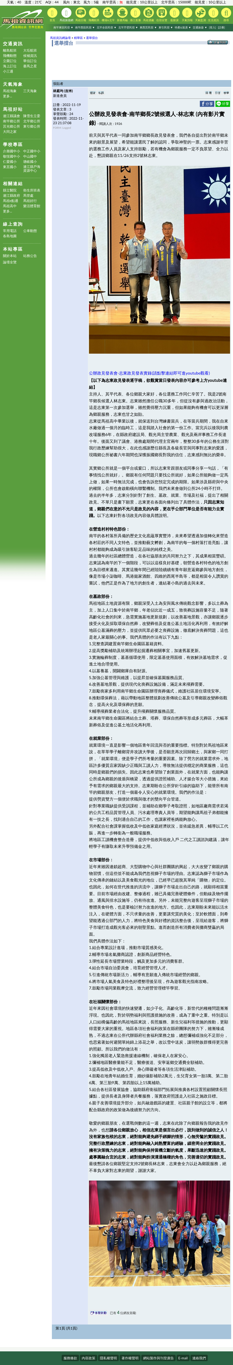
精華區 (78, 38)
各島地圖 (10, 236)
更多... (7, 96)
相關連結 (13, 183)
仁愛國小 (10, 162)
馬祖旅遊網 (66, 15)
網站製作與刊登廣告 (158, 1358)
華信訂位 (30, 61)
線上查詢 (13, 224)
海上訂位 (10, 66)
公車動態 (30, 231)
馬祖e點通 (10, 201)
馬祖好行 (30, 201)
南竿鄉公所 (11, 121)
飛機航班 (94, 15)
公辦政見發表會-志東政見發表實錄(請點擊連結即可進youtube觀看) (149, 372)
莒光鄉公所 (11, 126)
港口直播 (135, 15)
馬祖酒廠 (148, 14)
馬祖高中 (10, 206)
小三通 (8, 71)
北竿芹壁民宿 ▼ (128, 27)
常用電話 (10, 231)
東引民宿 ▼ (166, 27)
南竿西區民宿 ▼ (85, 27)
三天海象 (30, 91)
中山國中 (30, 156)
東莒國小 (10, 167)
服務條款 (70, 1358)
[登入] (212, 27)
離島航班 (10, 50)
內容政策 (88, 1358)
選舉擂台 (92, 38)
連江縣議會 (11, 116)
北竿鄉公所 (31, 121)
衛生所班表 (31, 190)
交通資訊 (13, 43)
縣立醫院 (10, 190)
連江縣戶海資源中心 (31, 168)
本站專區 (13, 249)
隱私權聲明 (108, 1358)
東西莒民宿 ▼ (148, 27)
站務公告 (30, 256)
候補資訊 (30, 56)
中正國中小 (31, 151)
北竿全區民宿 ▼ (106, 27)
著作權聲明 (130, 1358)
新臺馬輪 (122, 14)
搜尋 (226, 15)
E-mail (183, 1358)
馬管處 (28, 195)
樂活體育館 (31, 206)
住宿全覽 (161, 14)
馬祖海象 (10, 91)
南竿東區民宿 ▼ (63, 27)
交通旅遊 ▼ (200, 27)
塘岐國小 (30, 162)
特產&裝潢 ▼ (183, 27)
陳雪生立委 (31, 116)
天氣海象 (13, 84)
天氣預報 (187, 15)
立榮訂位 (10, 61)
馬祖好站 (13, 109)
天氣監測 (200, 14)
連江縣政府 (11, 195)
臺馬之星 (30, 66)
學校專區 (13, 144)
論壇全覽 (10, 262)
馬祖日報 (80, 14)
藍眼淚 (175, 15)
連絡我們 (199, 1358)
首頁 (52, 15)
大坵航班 (30, 50)
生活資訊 (213, 15)
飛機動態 (10, 56)
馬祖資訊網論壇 (60, 38)
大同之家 (10, 131)
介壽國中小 (11, 151)
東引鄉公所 (31, 126)
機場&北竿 (108, 14)
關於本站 (10, 256)
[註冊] (221, 27)
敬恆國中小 (11, 156)
